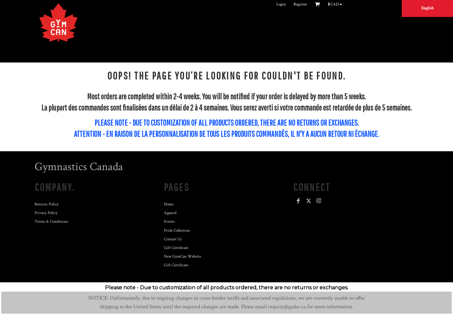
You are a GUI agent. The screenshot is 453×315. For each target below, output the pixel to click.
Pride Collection (177, 230)
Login (281, 4)
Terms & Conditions (51, 221)
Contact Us (173, 239)
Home (169, 204)
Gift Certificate (176, 248)
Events (169, 221)
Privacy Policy (46, 213)
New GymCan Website (182, 256)
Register (300, 4)
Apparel (170, 213)
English (427, 8)
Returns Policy (47, 204)
